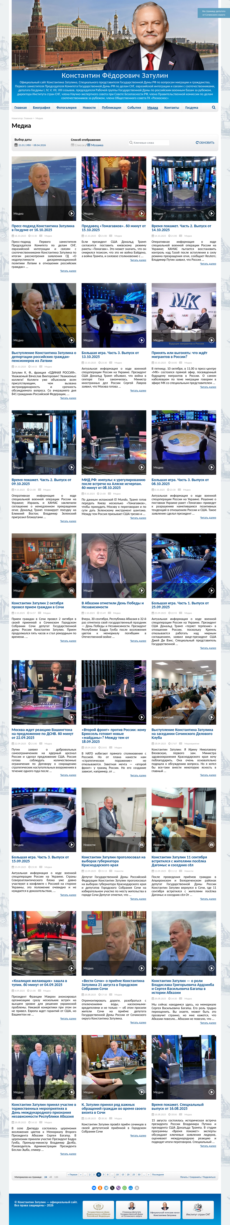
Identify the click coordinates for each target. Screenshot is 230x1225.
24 (45, 1177)
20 (128, 1174)
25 (133, 1174)
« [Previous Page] (80, 1174)
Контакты (171, 107)
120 (56, 1177)
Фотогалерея (66, 107)
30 (139, 1174)
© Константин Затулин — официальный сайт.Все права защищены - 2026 (46, 1203)
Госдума (191, 107)
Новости (89, 107)
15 (122, 1174)
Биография (41, 107)
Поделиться (209, 1177)
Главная (21, 107)
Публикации (111, 107)
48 (50, 1177)
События (134, 107)
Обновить (205, 143)
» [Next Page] (148, 1174)
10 (117, 1174)
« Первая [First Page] (72, 1174)
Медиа (152, 107)
